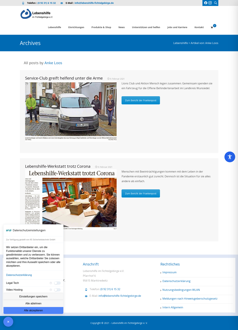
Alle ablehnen (33, 303)
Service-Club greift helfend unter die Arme (64, 78)
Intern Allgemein (172, 307)
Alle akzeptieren (33, 310)
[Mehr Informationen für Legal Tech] (51, 283)
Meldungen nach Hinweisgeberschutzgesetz (189, 298)
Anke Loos (53, 62)
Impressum (169, 272)
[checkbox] (57, 283)
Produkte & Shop (101, 27)
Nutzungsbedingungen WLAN (181, 290)
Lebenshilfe (54, 27)
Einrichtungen (76, 27)
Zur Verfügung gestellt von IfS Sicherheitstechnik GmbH (30, 240)
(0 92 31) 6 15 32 (47, 2)
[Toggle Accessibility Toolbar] (230, 157)
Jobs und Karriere (177, 27)
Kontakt (199, 27)
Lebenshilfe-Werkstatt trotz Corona (57, 166)
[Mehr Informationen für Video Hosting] (51, 290)
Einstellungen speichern (33, 296)
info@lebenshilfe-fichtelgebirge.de (94, 2)
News (121, 27)
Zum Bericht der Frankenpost (140, 100)
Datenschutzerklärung (19, 275)
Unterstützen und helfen (146, 27)
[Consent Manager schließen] (8, 322)
